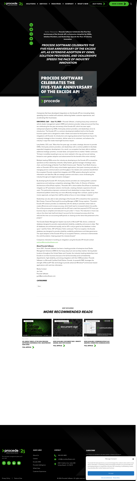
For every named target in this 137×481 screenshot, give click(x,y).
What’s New (83, 4)
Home (47, 32)
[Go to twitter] (9, 463)
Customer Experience (39, 471)
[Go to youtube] (19, 463)
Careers (35, 458)
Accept (111, 473)
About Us (36, 455)
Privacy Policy (116, 477)
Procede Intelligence (39, 465)
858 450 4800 (60, 455)
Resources (54, 32)
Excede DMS (37, 462)
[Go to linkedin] (14, 463)
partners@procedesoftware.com (47, 242)
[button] (133, 459)
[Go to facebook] (4, 463)
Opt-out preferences (106, 477)
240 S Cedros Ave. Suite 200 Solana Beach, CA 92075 (67, 464)
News (39, 286)
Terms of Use (18, 478)
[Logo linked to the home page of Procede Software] (13, 4)
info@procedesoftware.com (64, 459)
